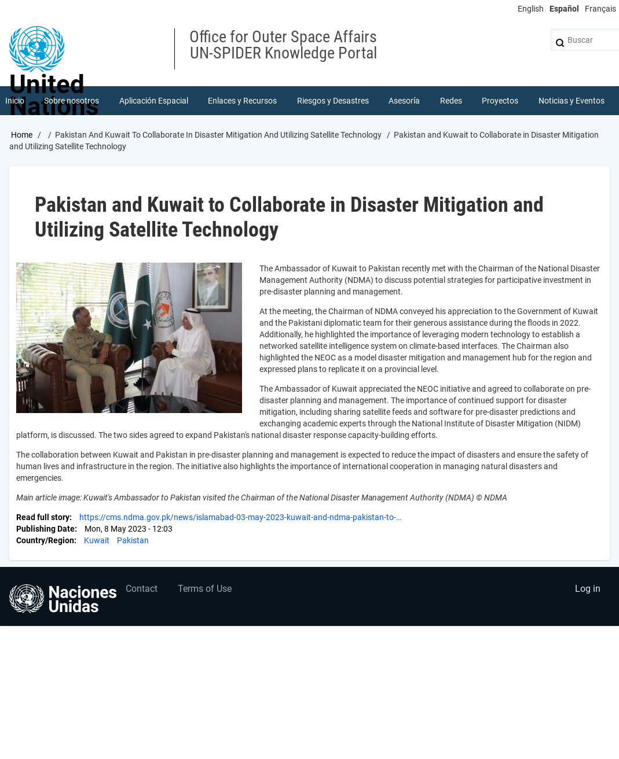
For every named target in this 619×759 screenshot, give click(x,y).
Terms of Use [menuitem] (205, 588)
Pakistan (133, 540)
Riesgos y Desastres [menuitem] (333, 100)
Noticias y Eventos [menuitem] (572, 100)
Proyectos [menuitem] (500, 100)
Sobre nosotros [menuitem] (71, 100)
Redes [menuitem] (451, 100)
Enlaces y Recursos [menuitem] (242, 100)
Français (600, 8)
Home (21, 134)
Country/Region (45, 540)
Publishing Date (45, 528)
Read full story (42, 517)
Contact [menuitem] (142, 588)
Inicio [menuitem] (14, 100)
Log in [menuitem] (587, 588)
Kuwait (96, 540)
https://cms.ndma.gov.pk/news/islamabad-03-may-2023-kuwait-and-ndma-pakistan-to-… (240, 517)
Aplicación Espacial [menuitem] (153, 100)
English (531, 8)
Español (564, 8)
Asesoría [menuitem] (404, 100)
